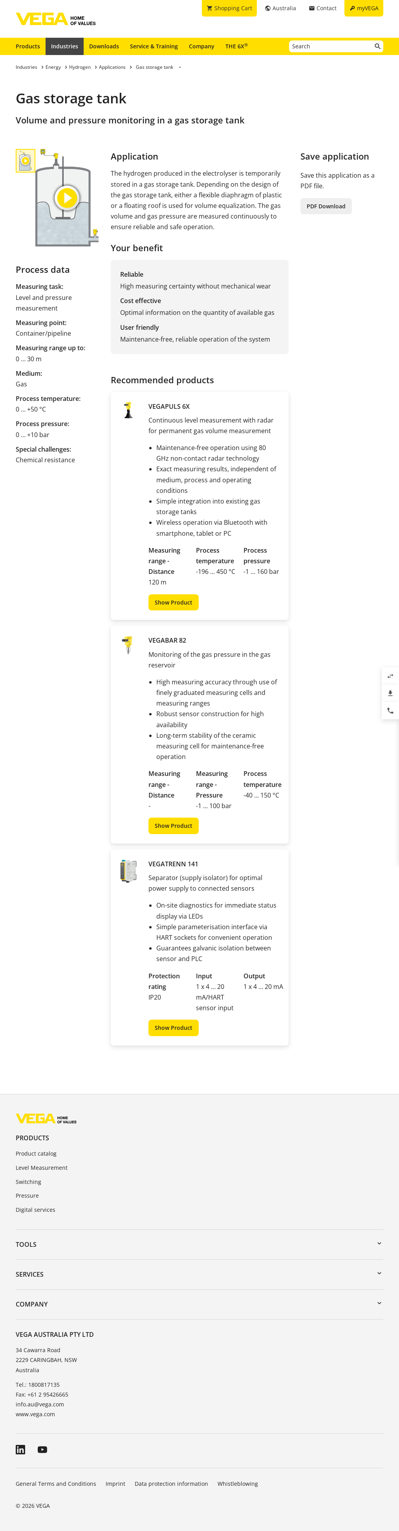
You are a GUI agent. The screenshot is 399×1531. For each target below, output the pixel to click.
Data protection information (171, 1483)
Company (201, 46)
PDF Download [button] (326, 206)
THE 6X (236, 46)
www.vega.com (35, 1414)
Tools (26, 1244)
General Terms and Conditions (56, 1483)
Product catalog (36, 1153)
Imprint (115, 1483)
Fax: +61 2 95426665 (42, 1394)
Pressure (27, 1195)
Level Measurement (42, 1167)
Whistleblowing (238, 1483)
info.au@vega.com (40, 1404)
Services (30, 1274)
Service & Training (154, 46)
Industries (64, 46)
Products (28, 46)
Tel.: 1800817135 (38, 1384)
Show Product (173, 602)
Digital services (35, 1209)
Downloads (104, 46)
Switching (28, 1181)
